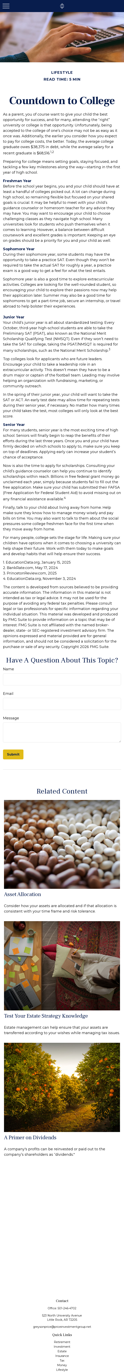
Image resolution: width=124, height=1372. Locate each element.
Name (8, 669)
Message (11, 718)
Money (62, 1365)
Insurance (62, 1356)
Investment (62, 1346)
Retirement (62, 1342)
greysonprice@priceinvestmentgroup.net (62, 1327)
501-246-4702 (67, 1308)
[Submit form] (13, 754)
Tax (62, 1360)
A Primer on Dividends (30, 1137)
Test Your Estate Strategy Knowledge (46, 1015)
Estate (62, 1351)
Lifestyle (62, 1370)
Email (8, 693)
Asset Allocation (22, 894)
